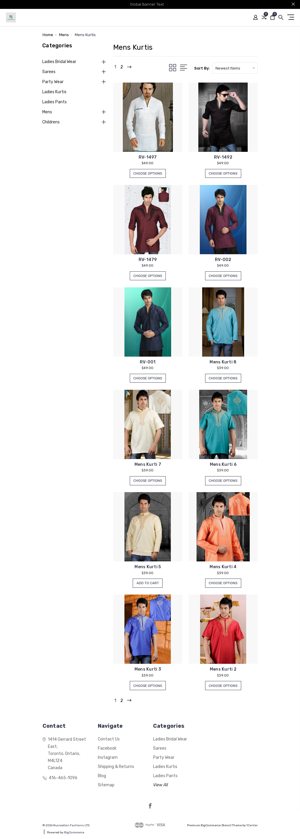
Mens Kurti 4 (223, 566)
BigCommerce (74, 832)
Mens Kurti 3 (147, 669)
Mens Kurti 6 (223, 464)
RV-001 (148, 362)
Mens (47, 112)
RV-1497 (148, 157)
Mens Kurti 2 (223, 669)
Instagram (108, 757)
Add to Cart (148, 583)
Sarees (49, 71)
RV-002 (223, 259)
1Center (252, 825)
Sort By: (202, 68)
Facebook (107, 748)
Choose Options (148, 174)
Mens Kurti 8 (223, 362)
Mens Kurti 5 (147, 566)
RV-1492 (223, 157)
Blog (102, 775)
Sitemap (106, 785)
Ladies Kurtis (54, 91)
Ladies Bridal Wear (59, 61)
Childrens (51, 122)
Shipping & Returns (116, 766)
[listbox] (235, 68)
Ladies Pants (54, 101)
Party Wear (53, 81)
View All (160, 785)
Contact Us (109, 739)
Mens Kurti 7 (147, 464)
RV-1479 (148, 259)
